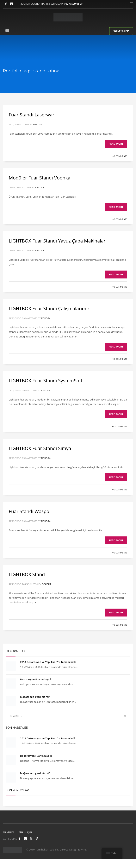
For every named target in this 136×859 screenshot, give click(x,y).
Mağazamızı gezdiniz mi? (35, 696)
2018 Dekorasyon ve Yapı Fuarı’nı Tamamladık (48, 661)
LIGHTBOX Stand (27, 574)
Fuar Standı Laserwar (31, 114)
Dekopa (37, 124)
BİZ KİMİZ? (8, 831)
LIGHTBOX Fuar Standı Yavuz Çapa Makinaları (58, 240)
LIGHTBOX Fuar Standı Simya (40, 448)
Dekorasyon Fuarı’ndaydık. (36, 679)
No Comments (119, 156)
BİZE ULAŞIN (25, 831)
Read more (116, 143)
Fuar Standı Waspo (29, 511)
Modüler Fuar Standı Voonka (39, 177)
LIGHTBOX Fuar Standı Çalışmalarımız (49, 308)
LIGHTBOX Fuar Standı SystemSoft (45, 380)
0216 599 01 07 (74, 3)
